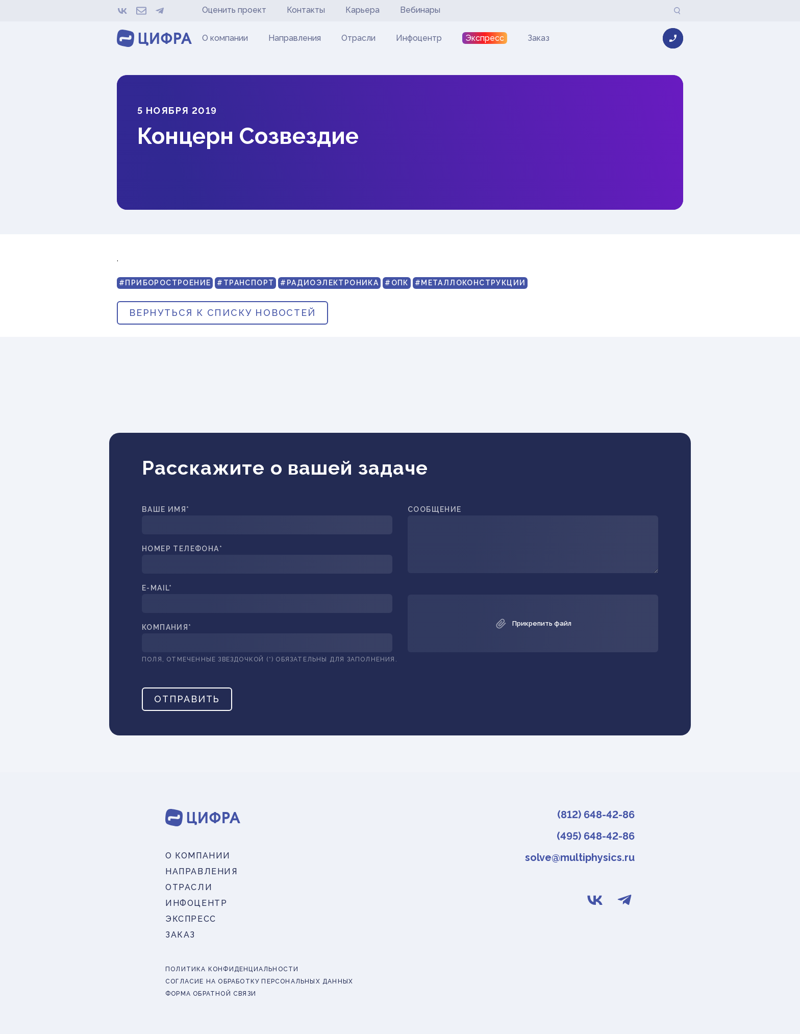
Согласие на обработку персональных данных (259, 981)
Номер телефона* (182, 549)
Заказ (538, 38)
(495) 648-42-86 (596, 836)
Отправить (187, 699)
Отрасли (358, 38)
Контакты (306, 10)
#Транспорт (245, 283)
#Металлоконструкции (470, 283)
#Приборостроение (165, 283)
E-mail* (157, 588)
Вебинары (420, 10)
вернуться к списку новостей (222, 312)
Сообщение (435, 509)
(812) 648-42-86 (596, 814)
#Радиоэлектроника (329, 283)
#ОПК (397, 283)
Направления (294, 38)
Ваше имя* (166, 509)
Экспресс (484, 38)
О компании (225, 38)
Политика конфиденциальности (231, 969)
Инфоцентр (419, 38)
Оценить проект (234, 10)
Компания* (167, 627)
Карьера (362, 10)
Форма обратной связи (210, 994)
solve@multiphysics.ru (580, 857)
